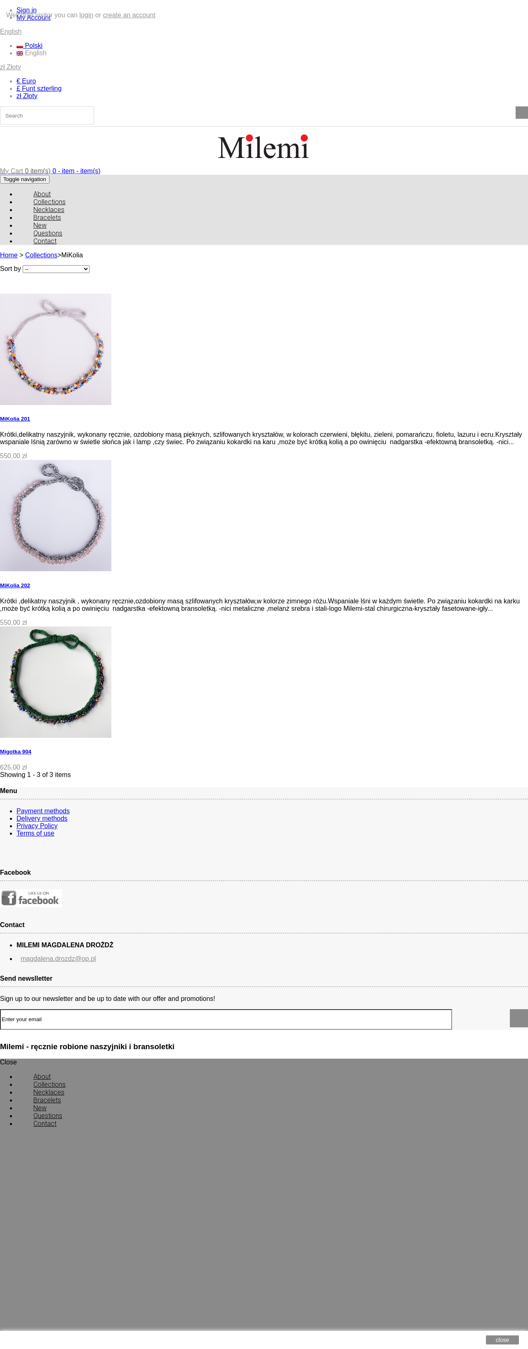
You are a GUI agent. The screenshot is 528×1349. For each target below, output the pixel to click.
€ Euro (26, 81)
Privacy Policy (37, 825)
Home (9, 255)
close (502, 1340)
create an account (129, 15)
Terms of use (35, 833)
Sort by (10, 268)
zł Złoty (10, 67)
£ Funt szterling (38, 88)
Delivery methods (42, 818)
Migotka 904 (15, 752)
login (87, 15)
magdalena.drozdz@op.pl (58, 939)
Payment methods (43, 811)
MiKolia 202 (15, 585)
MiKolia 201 (15, 419)
